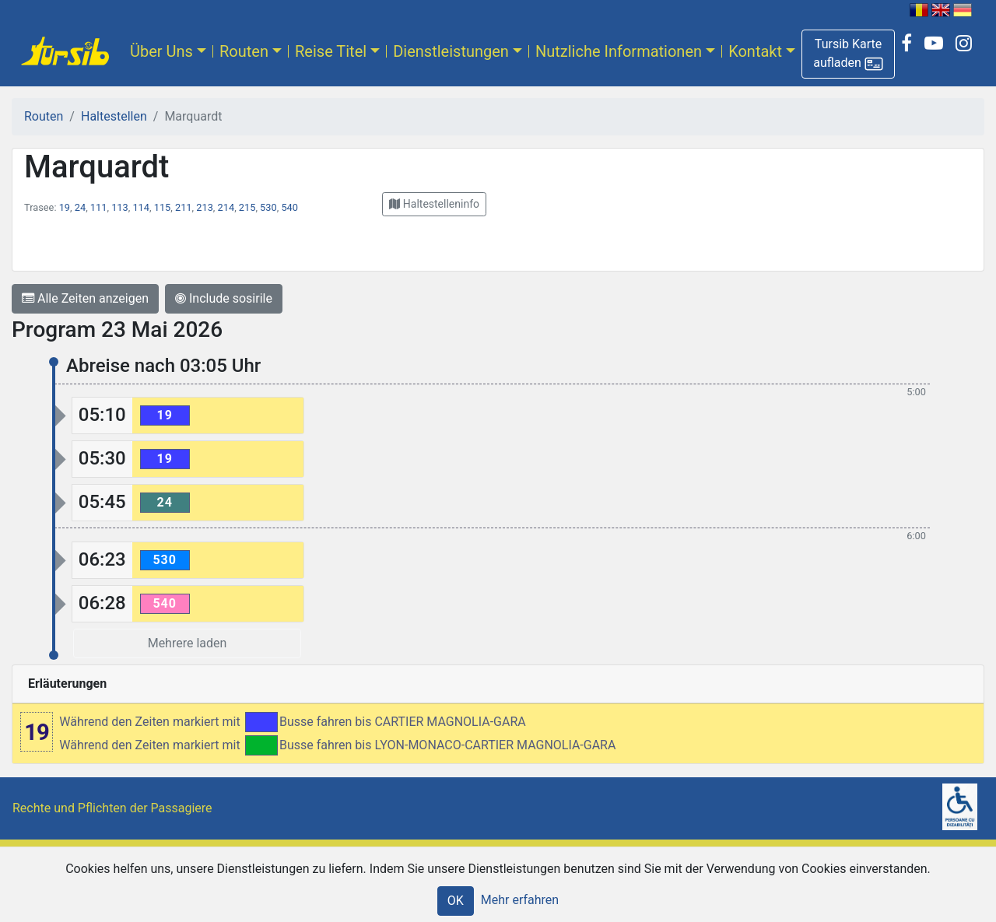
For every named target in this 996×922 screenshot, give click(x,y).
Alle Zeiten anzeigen (85, 298)
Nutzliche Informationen (618, 51)
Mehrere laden (187, 643)
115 (162, 207)
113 (119, 207)
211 (183, 207)
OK (455, 900)
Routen (243, 51)
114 (140, 207)
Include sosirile (223, 298)
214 (226, 207)
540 (289, 207)
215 (247, 207)
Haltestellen (114, 116)
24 (80, 207)
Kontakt (755, 51)
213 (204, 207)
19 (64, 207)
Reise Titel (330, 51)
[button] (848, 54)
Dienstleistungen (451, 51)
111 (98, 207)
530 (268, 207)
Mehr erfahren (520, 899)
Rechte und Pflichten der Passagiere (112, 808)
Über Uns (161, 51)
